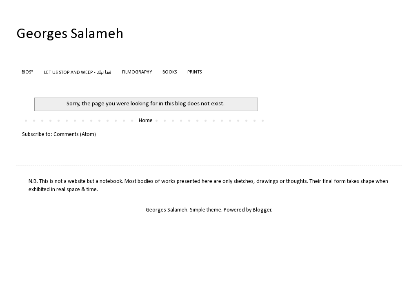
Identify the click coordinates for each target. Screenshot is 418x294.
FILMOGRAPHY (137, 72)
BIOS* (27, 72)
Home (146, 121)
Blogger (262, 210)
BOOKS (169, 72)
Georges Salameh (70, 34)
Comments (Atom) (74, 134)
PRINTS (194, 72)
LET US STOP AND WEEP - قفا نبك (77, 72)
